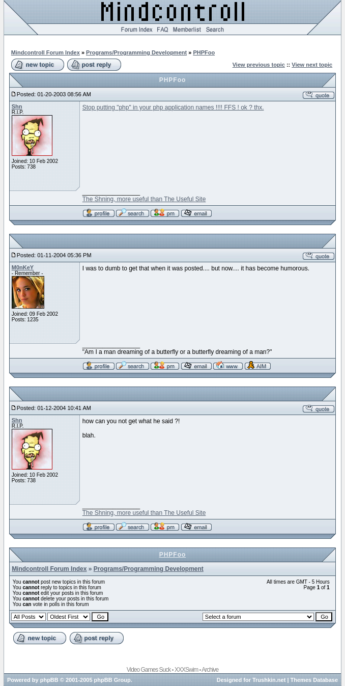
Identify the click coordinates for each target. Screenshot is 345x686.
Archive (210, 669)
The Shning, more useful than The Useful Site (144, 199)
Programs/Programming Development (136, 52)
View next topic (312, 65)
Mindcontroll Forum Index (45, 52)
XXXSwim (186, 669)
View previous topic (259, 65)
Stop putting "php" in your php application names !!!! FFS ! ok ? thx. (173, 107)
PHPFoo (204, 52)
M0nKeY (23, 267)
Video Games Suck (149, 669)
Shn (17, 106)
